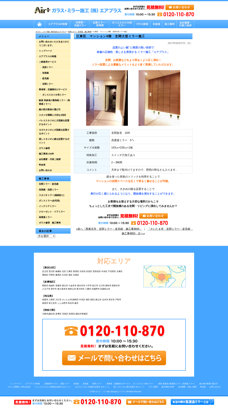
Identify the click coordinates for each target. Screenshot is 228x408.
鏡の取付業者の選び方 (50, 109)
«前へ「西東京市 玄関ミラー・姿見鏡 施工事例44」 (109, 228)
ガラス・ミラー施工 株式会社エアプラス (111, 391)
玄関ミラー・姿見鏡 (48, 184)
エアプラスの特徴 (47, 56)
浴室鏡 (45, 73)
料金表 (42, 165)
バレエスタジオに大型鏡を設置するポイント (54, 122)
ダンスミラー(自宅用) (49, 200)
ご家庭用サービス (47, 62)
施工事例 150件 (46, 153)
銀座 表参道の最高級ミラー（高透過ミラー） (54, 102)
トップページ (45, 51)
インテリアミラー (47, 206)
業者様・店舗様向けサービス (53, 89)
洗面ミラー (47, 67)
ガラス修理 (44, 148)
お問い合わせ (45, 170)
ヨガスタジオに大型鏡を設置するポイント (54, 132)
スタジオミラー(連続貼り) (51, 195)
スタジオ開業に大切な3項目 (52, 115)
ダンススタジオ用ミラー (54, 95)
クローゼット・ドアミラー (52, 211)
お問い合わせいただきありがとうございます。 (54, 43)
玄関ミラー (47, 84)
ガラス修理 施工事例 (50, 222)
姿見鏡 (45, 78)
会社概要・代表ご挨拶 (50, 159)
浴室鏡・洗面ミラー (48, 189)
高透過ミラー (45, 217)
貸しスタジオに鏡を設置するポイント (54, 141)
